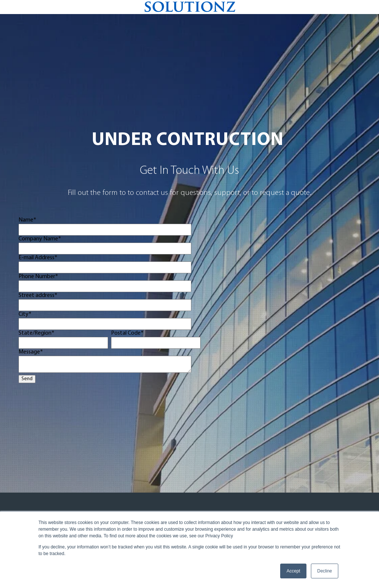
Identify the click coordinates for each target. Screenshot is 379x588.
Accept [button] (293, 571)
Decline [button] (324, 571)
